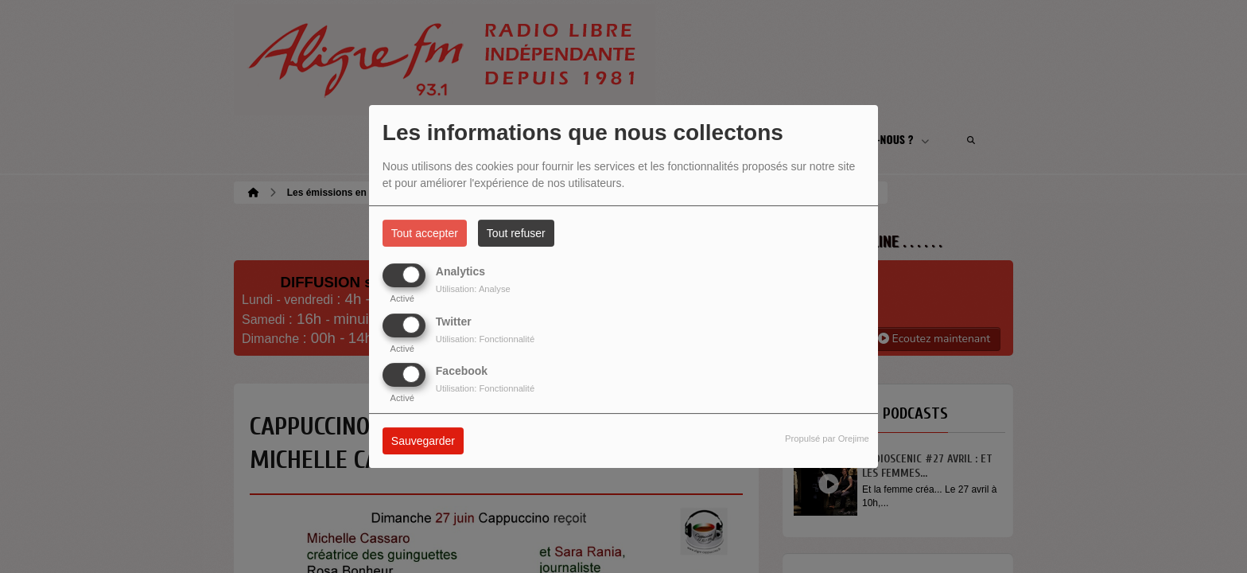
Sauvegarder (423, 441)
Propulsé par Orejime (827, 438)
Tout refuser (516, 233)
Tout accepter (424, 233)
